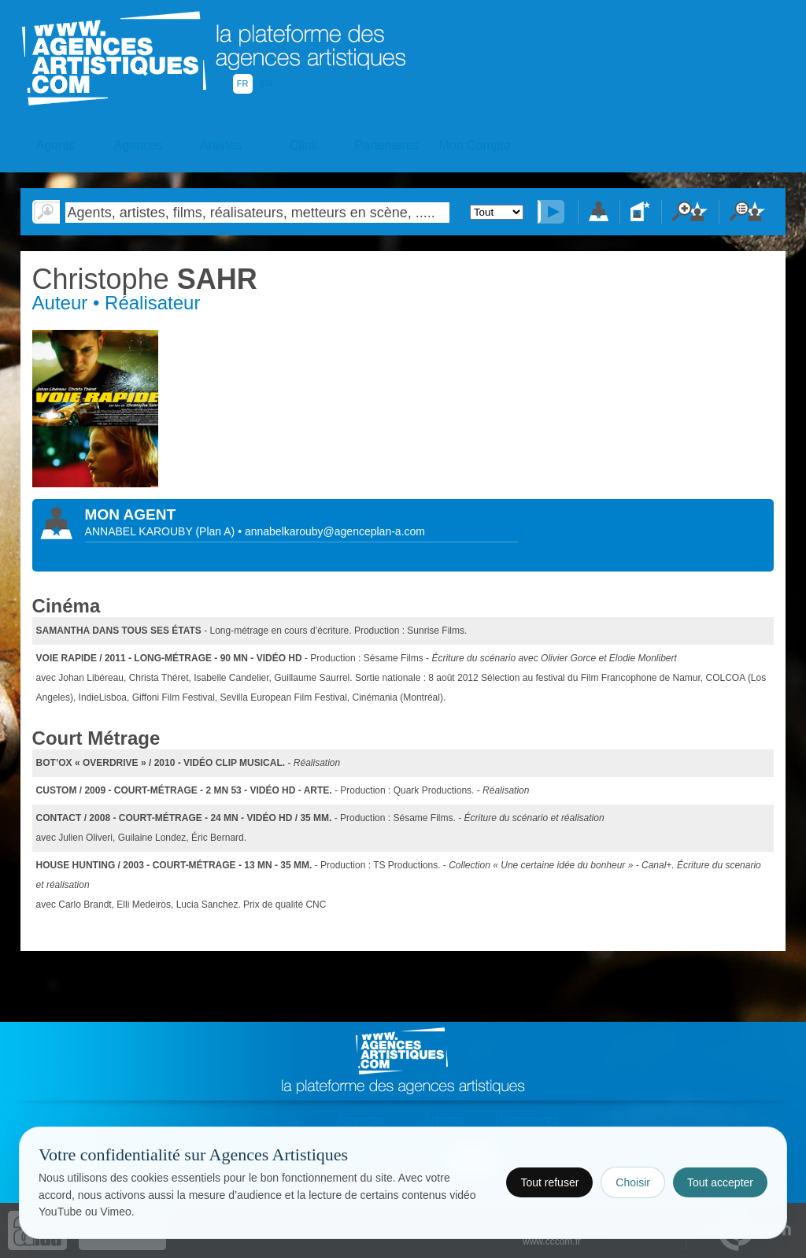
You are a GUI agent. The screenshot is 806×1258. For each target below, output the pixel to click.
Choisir (633, 1182)
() (216, 531)
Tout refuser (549, 1182)
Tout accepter (720, 1182)
